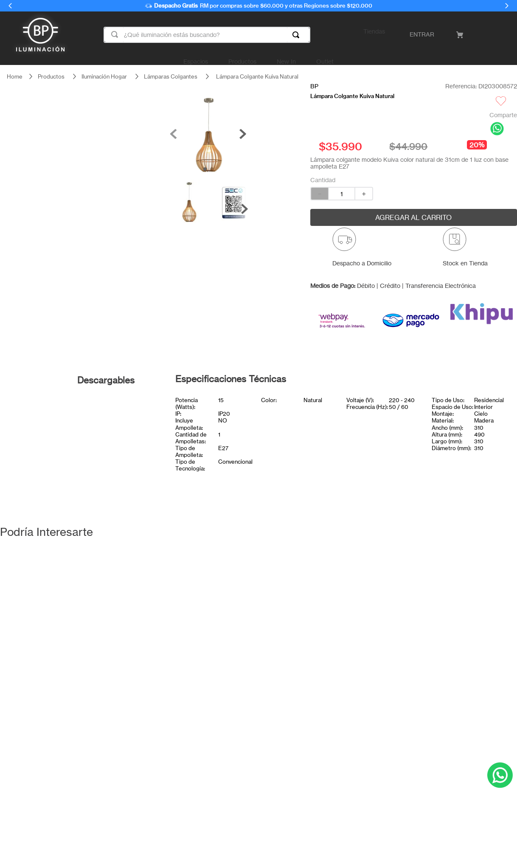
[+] (364, 193)
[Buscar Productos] (297, 35)
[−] (319, 193)
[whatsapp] (497, 129)
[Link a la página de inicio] (14, 77)
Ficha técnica (115, 407)
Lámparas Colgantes (170, 76)
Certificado (115, 426)
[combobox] (207, 35)
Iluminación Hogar (104, 76)
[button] (361, 250)
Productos (51, 76)
